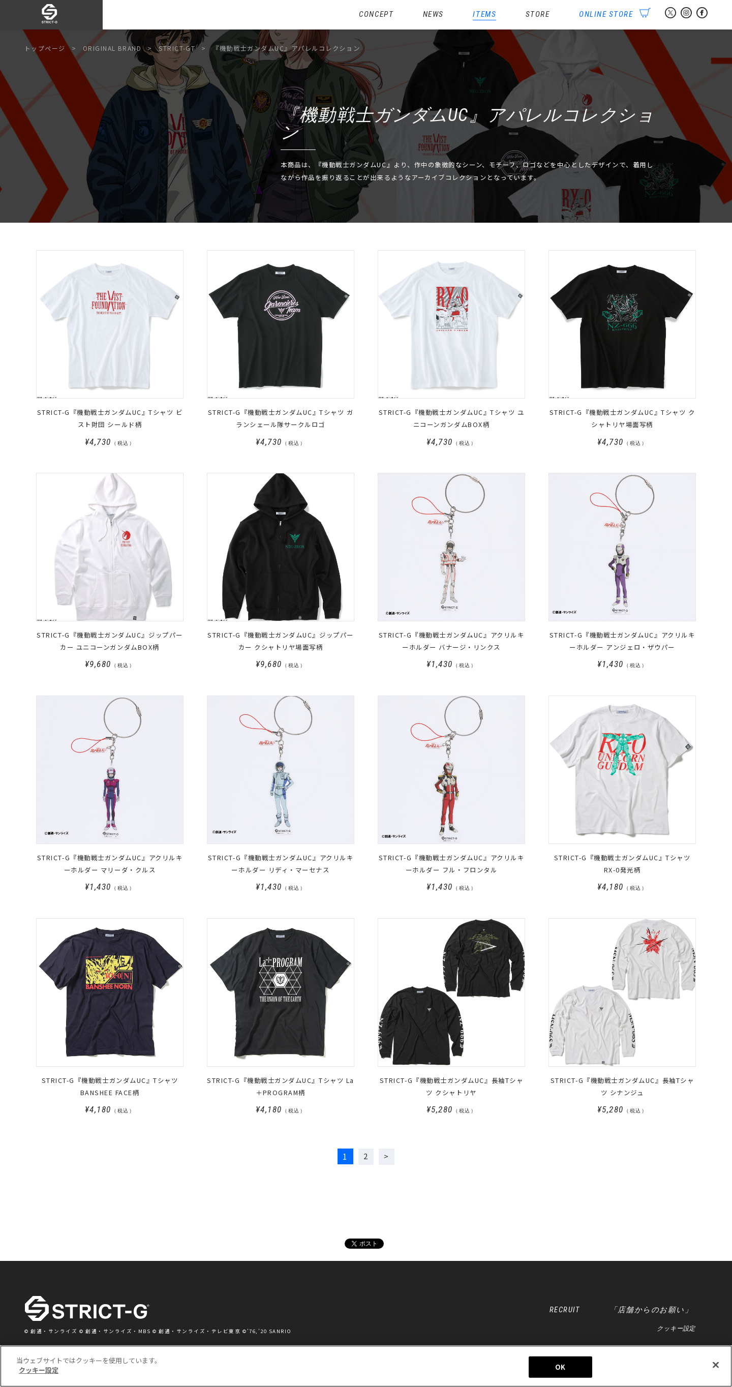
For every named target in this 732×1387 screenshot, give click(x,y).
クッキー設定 (676, 1331)
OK (560, 1372)
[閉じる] (716, 1370)
